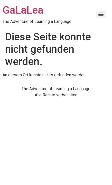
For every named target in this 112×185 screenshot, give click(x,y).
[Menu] (101, 14)
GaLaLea (23, 10)
